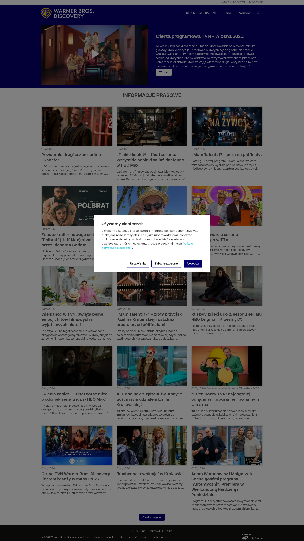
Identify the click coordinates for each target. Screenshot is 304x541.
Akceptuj (193, 264)
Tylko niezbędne (166, 264)
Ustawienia (138, 264)
